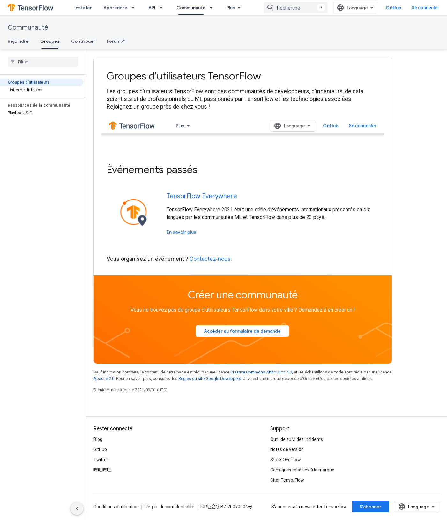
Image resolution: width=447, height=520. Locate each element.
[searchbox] (43, 62)
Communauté (28, 28)
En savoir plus (181, 232)
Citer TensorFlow (287, 480)
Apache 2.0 (103, 378)
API (151, 8)
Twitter (100, 459)
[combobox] (296, 7)
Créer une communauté (243, 294)
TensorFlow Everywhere (202, 196)
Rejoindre (18, 41)
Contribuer (83, 41)
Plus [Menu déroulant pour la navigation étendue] (231, 8)
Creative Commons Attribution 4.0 (261, 372)
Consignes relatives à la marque (302, 469)
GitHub (393, 8)
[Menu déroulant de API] (163, 7)
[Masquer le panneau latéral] (77, 508)
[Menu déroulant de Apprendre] (135, 7)
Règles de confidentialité (169, 506)
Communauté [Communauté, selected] (190, 8)
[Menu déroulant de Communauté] (213, 7)
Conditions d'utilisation (116, 506)
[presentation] (243, 76)
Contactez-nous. (211, 258)
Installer (83, 8)
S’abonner (370, 506)
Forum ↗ (116, 41)
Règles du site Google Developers (209, 378)
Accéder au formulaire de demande (242, 331)
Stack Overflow (285, 459)
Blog (97, 439)
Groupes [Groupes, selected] (50, 41)
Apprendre (115, 8)
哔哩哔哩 (102, 469)
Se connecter (425, 7)
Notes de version (287, 449)
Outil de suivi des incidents (296, 439)
